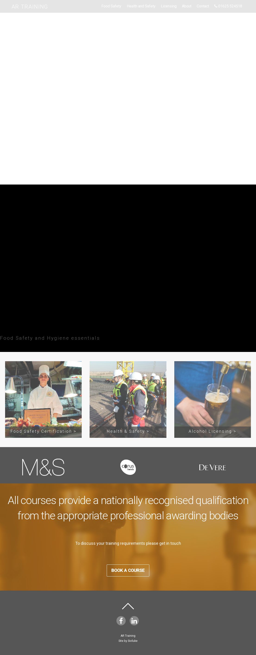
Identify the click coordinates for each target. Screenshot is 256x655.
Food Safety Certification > (43, 431)
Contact (203, 6)
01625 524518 (228, 6)
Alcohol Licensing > (212, 431)
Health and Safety (141, 6)
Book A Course (128, 143)
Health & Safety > (128, 431)
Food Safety (111, 6)
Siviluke (132, 640)
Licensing (169, 6)
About (186, 6)
